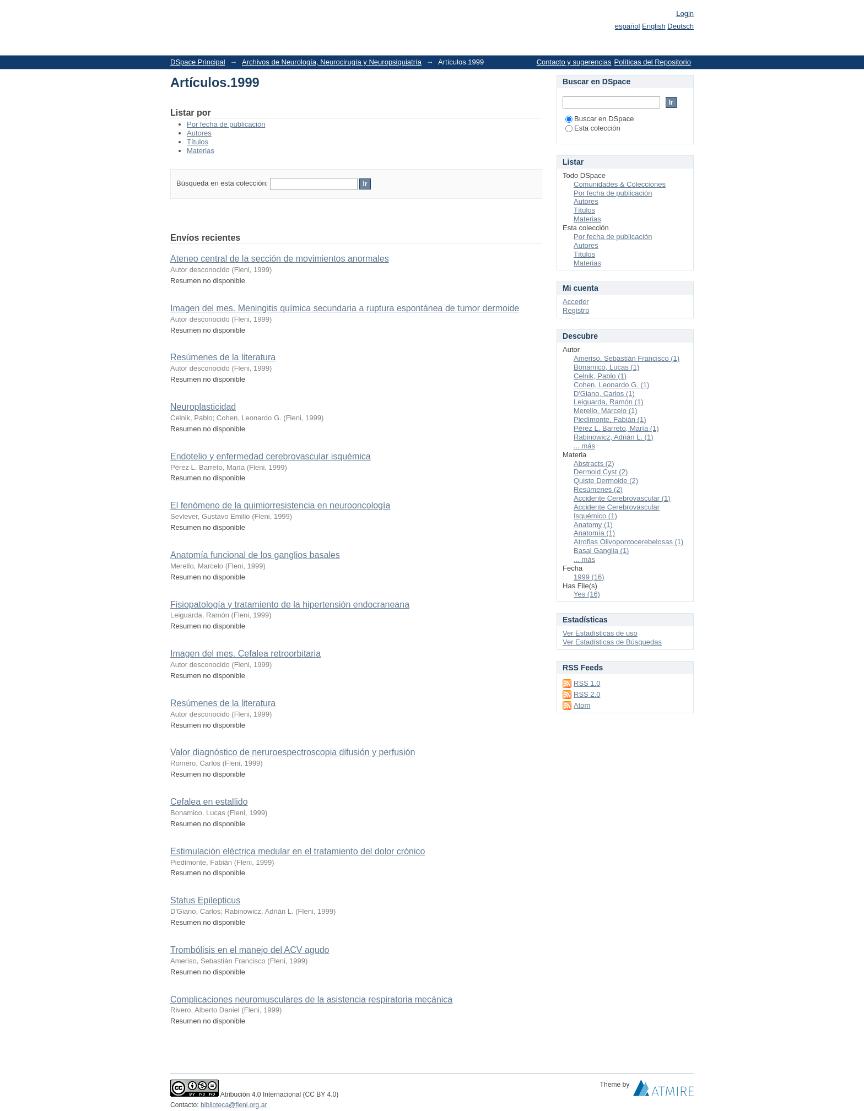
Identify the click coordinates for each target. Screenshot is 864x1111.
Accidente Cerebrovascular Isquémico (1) (617, 511)
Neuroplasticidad (203, 406)
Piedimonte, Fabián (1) (610, 419)
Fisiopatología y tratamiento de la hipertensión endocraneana (289, 604)
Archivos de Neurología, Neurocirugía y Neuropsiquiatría (332, 62)
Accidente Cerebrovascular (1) (622, 498)
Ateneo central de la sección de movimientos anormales (279, 258)
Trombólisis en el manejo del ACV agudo (249, 950)
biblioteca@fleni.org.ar (234, 1105)
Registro (576, 310)
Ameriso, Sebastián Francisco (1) (626, 358)
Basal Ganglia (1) (601, 550)
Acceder (576, 301)
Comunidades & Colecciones (620, 184)
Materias (200, 151)
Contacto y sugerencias (574, 62)
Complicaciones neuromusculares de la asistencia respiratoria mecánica (311, 999)
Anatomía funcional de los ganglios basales (255, 555)
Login (685, 13)
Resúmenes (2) (598, 489)
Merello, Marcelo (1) (606, 411)
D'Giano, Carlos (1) (604, 393)
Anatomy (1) (593, 525)
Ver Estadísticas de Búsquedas (612, 642)
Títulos (197, 142)
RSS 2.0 (587, 694)
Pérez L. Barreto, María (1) (616, 428)
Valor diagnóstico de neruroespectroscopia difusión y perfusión (292, 752)
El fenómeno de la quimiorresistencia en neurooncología (280, 505)
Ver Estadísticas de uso (600, 633)
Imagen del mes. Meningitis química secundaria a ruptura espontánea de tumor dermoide (344, 308)
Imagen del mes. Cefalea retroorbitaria (245, 653)
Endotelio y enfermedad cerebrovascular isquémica (270, 456)
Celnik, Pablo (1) (600, 376)
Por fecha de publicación (226, 124)
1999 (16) (589, 577)
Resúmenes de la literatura (223, 357)
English (654, 26)
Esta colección (592, 128)
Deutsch (680, 26)
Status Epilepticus (205, 900)
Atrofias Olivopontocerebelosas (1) (628, 542)
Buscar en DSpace (599, 119)
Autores (199, 133)
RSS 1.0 (587, 683)
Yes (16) (587, 594)
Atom (582, 705)
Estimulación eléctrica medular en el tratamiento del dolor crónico (297, 851)
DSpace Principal (197, 62)
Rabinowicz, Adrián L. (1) (614, 437)
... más (584, 446)
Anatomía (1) (594, 533)
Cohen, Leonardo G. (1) (611, 385)
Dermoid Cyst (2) (601, 472)
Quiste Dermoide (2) (606, 480)
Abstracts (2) (594, 463)
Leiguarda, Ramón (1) (608, 402)
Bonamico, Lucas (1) (606, 367)
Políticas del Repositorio (652, 62)
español (627, 26)
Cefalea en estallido (209, 801)
